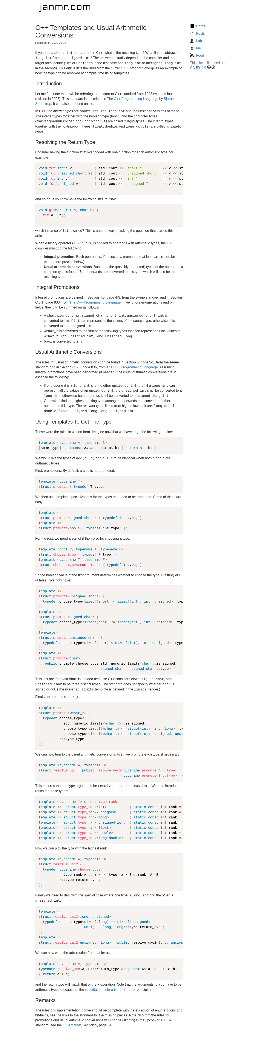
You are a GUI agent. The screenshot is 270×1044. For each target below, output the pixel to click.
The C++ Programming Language (132, 99)
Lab (196, 41)
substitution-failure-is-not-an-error (110, 989)
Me (195, 48)
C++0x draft (72, 1025)
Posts (197, 33)
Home (197, 26)
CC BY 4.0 (198, 68)
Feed (197, 55)
